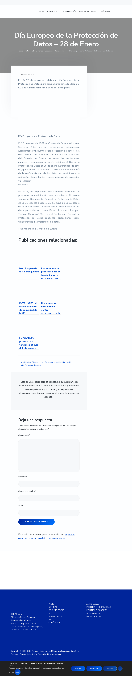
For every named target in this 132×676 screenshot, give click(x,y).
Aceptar (78, 668)
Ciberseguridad (61, 51)
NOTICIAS (52, 607)
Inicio (21, 51)
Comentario (24, 435)
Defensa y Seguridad (44, 51)
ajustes (17, 672)
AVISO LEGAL (92, 604)
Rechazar (94, 668)
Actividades (26, 362)
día (22, 365)
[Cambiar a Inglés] (119, 11)
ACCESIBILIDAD (93, 613)
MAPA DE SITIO (93, 616)
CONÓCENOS (54, 622)
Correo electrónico (27, 491)
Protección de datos (33, 365)
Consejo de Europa (47, 228)
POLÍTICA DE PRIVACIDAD (98, 607)
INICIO (51, 604)
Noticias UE (29, 51)
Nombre (22, 476)
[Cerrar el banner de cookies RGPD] (120, 668)
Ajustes (110, 668)
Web (20, 505)
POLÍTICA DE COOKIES (96, 610)
